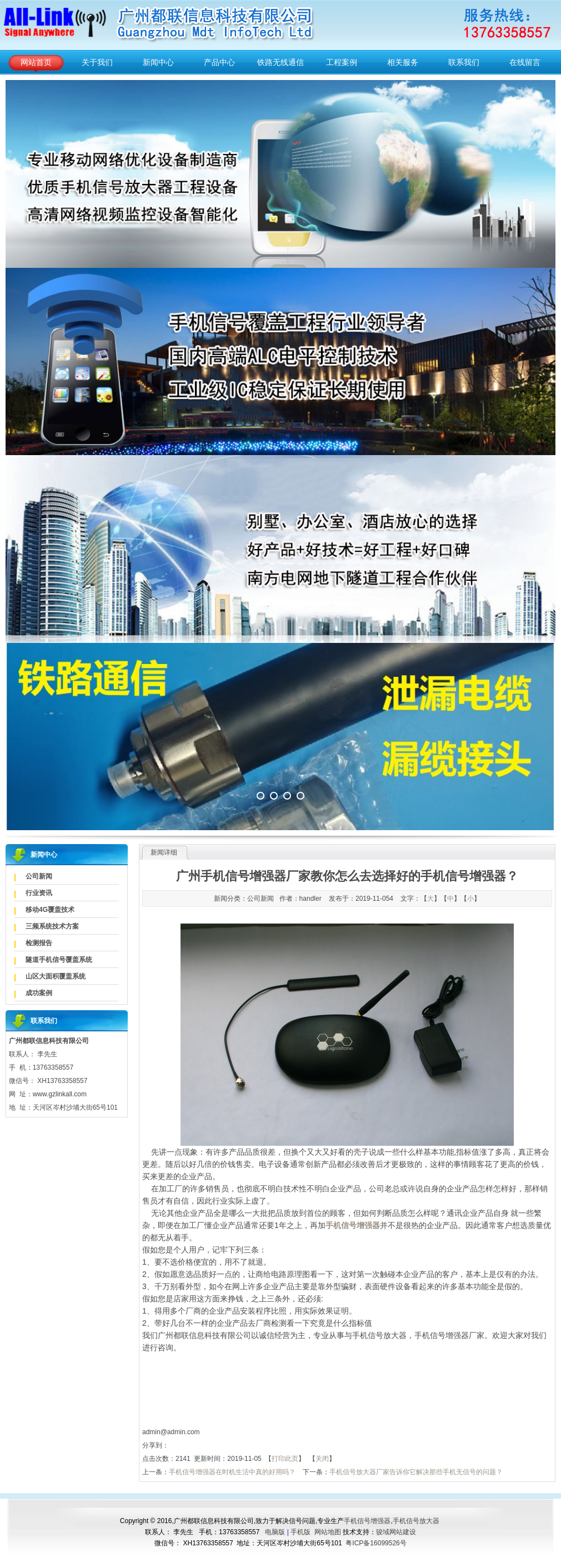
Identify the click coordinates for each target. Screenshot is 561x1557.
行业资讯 (39, 893)
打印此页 (285, 1459)
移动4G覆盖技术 (50, 910)
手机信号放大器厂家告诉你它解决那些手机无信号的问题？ (416, 1472)
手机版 (300, 1532)
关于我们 (97, 62)
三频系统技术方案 (52, 926)
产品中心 (219, 62)
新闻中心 (158, 62)
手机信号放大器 (416, 1521)
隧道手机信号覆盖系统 (59, 960)
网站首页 (36, 62)
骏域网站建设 (396, 1532)
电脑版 (275, 1532)
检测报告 (39, 943)
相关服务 (402, 62)
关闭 (322, 1459)
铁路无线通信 (280, 62)
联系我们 (463, 62)
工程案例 (341, 62)
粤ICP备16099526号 (375, 1543)
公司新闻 (39, 876)
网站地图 (327, 1532)
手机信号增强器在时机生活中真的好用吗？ (232, 1472)
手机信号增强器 (367, 1521)
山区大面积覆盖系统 (56, 976)
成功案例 (39, 993)
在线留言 (524, 62)
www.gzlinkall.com (60, 1094)
